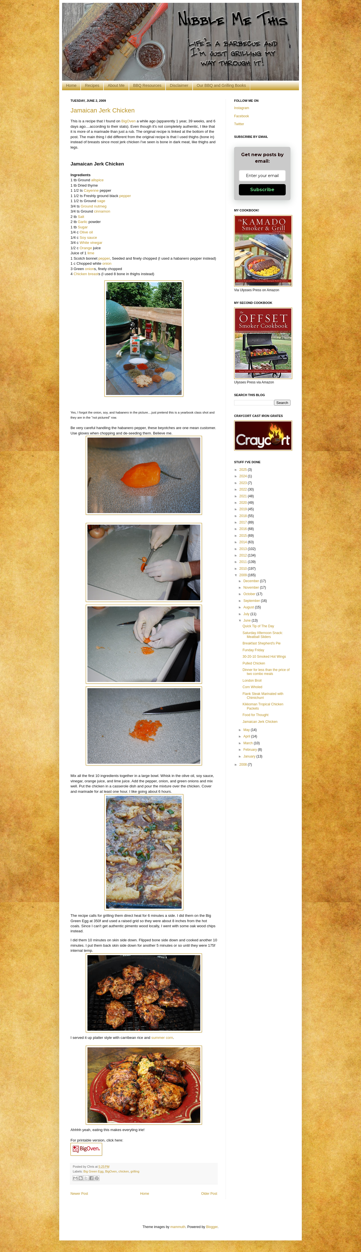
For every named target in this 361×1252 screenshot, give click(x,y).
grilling (135, 1171)
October (249, 594)
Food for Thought (255, 715)
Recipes (92, 85)
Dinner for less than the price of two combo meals (266, 672)
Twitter (239, 124)
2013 (243, 549)
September (252, 601)
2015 (243, 536)
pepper (125, 196)
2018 (243, 516)
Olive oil (86, 232)
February (250, 750)
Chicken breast (86, 274)
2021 (243, 496)
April (247, 736)
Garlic (82, 222)
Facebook (241, 116)
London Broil (252, 681)
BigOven (128, 121)
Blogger (212, 1227)
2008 (243, 765)
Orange (86, 248)
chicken (123, 1171)
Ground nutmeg (94, 206)
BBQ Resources (147, 85)
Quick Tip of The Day (258, 626)
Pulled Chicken (254, 663)
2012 (243, 555)
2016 (243, 529)
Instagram (241, 108)
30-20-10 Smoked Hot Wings (264, 657)
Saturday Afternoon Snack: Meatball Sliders (263, 635)
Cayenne (91, 190)
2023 (243, 483)
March (248, 743)
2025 (243, 470)
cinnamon (102, 211)
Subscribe (262, 189)
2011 (243, 562)
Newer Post (79, 1194)
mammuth (177, 1227)
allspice (97, 180)
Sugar (83, 227)
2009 (243, 575)
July (246, 614)
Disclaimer (179, 85)
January (249, 756)
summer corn (162, 1037)
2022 (243, 489)
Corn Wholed (252, 687)
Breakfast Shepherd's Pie (262, 643)
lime (90, 253)
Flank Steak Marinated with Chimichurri (263, 696)
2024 (243, 476)
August (249, 607)
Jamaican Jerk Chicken (103, 110)
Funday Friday (253, 650)
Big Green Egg (93, 1171)
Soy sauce (88, 237)
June (247, 620)
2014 (243, 542)
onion (106, 263)
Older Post (209, 1194)
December (251, 581)
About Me (116, 85)
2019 (243, 509)
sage (101, 201)
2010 (243, 569)
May (247, 730)
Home (71, 85)
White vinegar (91, 242)
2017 (243, 522)
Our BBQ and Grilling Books (221, 85)
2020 (243, 503)
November (251, 587)
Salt (81, 217)
